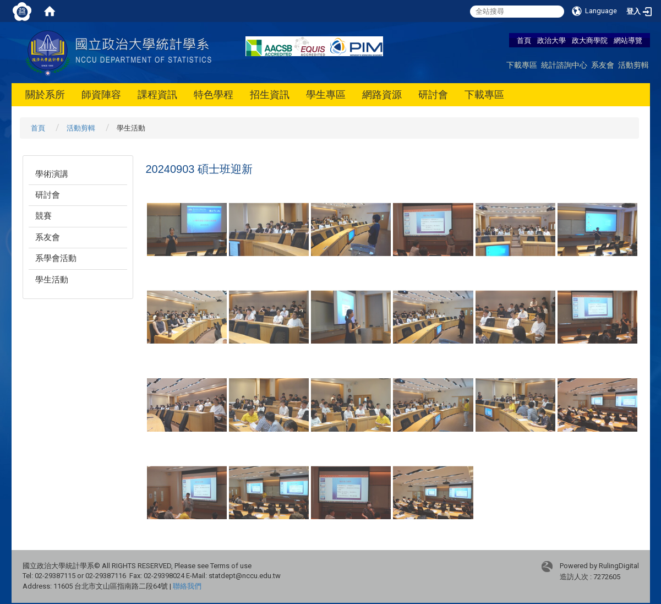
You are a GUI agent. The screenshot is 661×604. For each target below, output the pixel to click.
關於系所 (45, 94)
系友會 (602, 64)
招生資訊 (269, 94)
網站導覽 (628, 40)
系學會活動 (56, 258)
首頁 (524, 40)
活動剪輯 (633, 64)
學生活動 (51, 280)
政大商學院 (590, 40)
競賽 (43, 216)
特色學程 (213, 94)
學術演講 (51, 174)
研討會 (433, 94)
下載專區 (521, 64)
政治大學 (551, 40)
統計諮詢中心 (564, 64)
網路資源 (382, 94)
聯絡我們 (187, 586)
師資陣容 (101, 94)
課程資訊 (157, 94)
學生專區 (326, 94)
